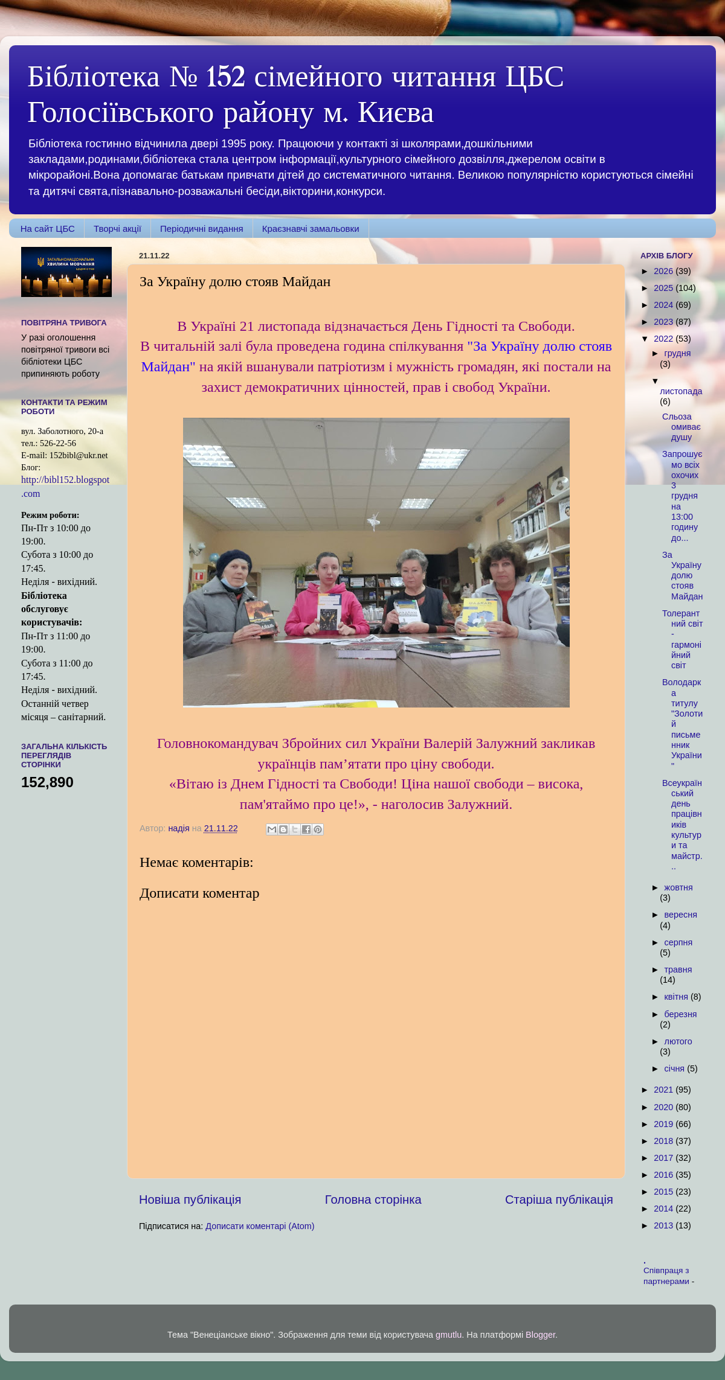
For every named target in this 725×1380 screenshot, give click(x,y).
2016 (664, 1175)
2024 (664, 305)
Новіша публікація (190, 1199)
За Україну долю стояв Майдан (682, 575)
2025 (664, 288)
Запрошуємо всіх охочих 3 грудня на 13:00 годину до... (682, 495)
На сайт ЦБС (48, 228)
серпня (679, 942)
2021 (664, 1089)
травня (678, 969)
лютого (678, 1041)
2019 (664, 1124)
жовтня (679, 887)
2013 (664, 1225)
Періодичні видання (201, 228)
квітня (678, 996)
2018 (664, 1141)
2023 (664, 322)
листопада (681, 391)
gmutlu (449, 1335)
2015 (664, 1191)
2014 (664, 1208)
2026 (664, 271)
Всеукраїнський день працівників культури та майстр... (682, 824)
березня (681, 1014)
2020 (664, 1107)
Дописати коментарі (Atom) (259, 1226)
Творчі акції (117, 228)
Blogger (540, 1335)
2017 (664, 1158)
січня (676, 1068)
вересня (681, 914)
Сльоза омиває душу (681, 427)
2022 (664, 338)
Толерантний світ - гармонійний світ (682, 639)
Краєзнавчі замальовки (310, 228)
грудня (678, 353)
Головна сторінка (373, 1199)
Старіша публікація (559, 1199)
